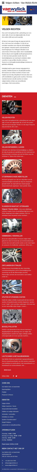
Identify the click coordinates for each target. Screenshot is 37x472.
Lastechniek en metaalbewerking (11, 425)
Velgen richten (8, 116)
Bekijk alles (7, 370)
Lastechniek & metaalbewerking (15, 355)
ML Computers (30, 469)
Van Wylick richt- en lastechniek (11, 387)
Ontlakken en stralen (11, 264)
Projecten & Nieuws (7, 395)
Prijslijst (4, 392)
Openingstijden (6, 389)
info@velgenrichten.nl (11, 463)
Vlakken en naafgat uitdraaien (15, 205)
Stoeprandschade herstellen (14, 175)
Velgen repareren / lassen (13, 146)
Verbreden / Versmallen (12, 234)
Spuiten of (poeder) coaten (13, 296)
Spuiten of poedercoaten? (9, 419)
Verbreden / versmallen (8, 414)
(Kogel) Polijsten (9, 325)
